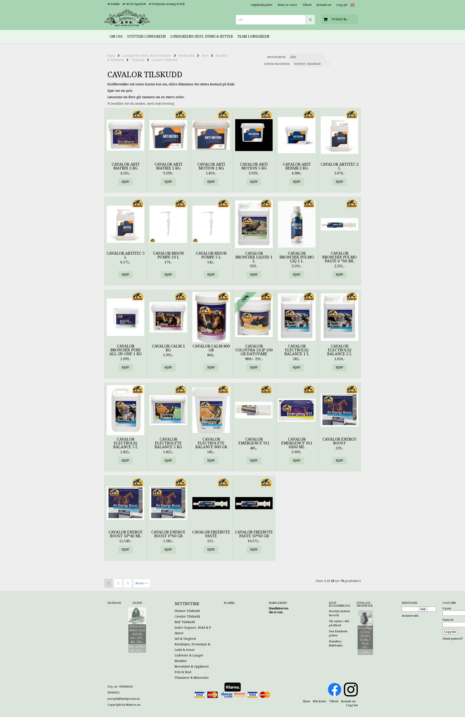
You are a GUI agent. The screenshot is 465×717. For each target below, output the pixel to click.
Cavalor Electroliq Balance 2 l (339, 350)
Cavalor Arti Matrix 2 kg (125, 166)
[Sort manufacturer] (306, 56)
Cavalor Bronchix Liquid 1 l (254, 257)
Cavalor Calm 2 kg (168, 348)
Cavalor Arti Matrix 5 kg (168, 166)
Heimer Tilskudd (187, 611)
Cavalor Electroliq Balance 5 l (125, 443)
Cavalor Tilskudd (164, 60)
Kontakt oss (323, 4)
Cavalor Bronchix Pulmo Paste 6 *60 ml (339, 257)
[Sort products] (311, 63)
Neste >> (141, 583)
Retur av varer (287, 4)
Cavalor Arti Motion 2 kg (211, 166)
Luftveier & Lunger (189, 655)
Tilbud (306, 4)
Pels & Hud (183, 672)
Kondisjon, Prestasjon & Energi (198, 644)
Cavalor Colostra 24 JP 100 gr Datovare (254, 350)
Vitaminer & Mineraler (192, 677)
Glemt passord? (453, 638)
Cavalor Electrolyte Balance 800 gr (211, 443)
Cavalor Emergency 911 (254, 441)
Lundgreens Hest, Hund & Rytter (146, 55)
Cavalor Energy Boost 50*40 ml (125, 534)
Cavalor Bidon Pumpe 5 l (211, 255)
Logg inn (352, 705)
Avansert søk (410, 615)
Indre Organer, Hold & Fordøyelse (200, 627)
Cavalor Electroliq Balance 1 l (296, 350)
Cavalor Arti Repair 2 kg (296, 166)
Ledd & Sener (185, 650)
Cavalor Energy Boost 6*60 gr (168, 534)
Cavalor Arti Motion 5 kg (254, 166)
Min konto (319, 701)
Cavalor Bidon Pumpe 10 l (168, 255)
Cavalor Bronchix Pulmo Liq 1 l (296, 257)
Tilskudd (137, 60)
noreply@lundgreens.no (123, 698)
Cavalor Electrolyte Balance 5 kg (168, 443)
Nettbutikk (187, 55)
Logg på (341, 4)
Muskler (181, 661)
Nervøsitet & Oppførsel (192, 666)
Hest (205, 55)
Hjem (111, 55)
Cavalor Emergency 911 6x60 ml (296, 443)
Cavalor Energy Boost (339, 441)
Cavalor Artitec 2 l (340, 166)
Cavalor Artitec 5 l (126, 255)
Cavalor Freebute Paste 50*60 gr (254, 534)
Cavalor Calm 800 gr (211, 348)
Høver (179, 633)
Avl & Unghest (185, 638)
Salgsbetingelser (262, 4)
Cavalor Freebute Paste (211, 534)
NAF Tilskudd (185, 622)
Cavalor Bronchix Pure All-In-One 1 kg (125, 350)
